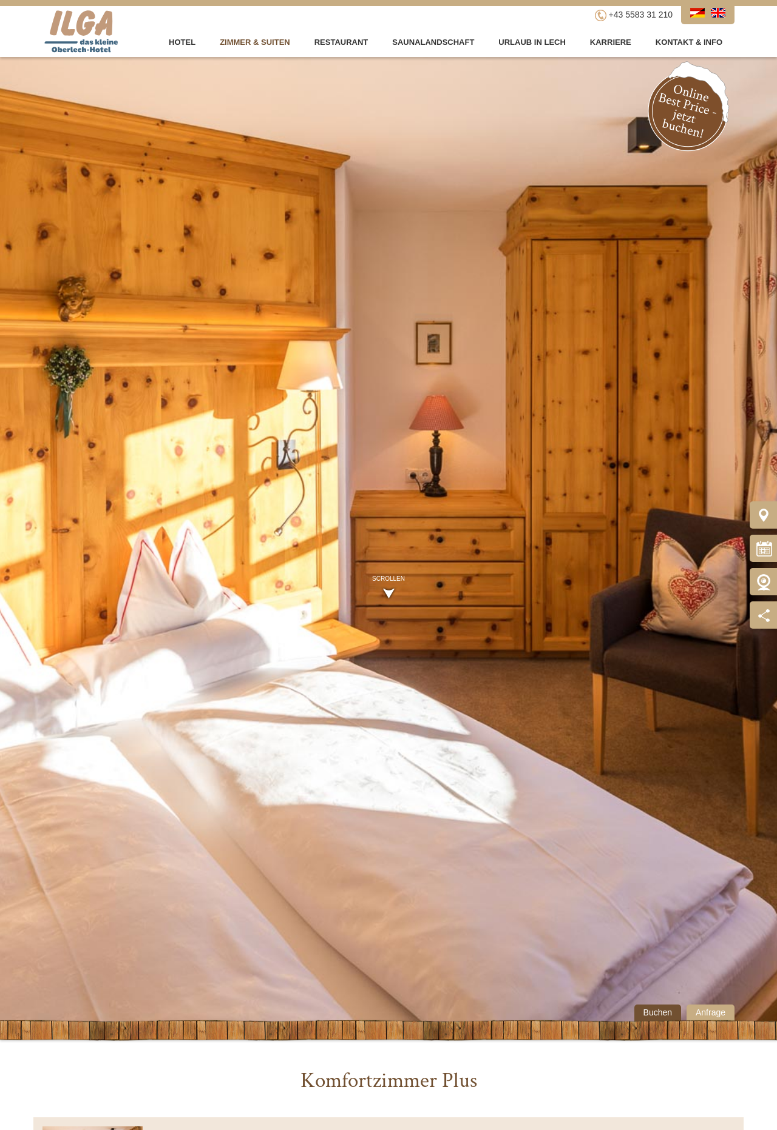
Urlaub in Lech (532, 42)
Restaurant (341, 42)
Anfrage (710, 1012)
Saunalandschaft (433, 42)
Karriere (610, 42)
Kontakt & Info (689, 42)
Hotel (182, 42)
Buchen (657, 1012)
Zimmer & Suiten (255, 42)
